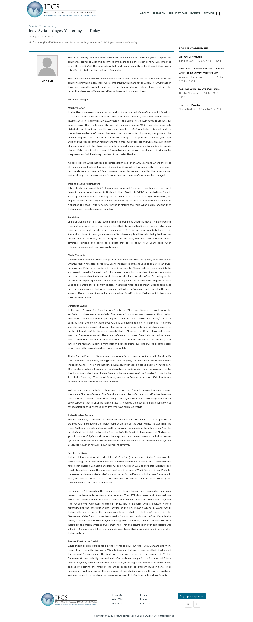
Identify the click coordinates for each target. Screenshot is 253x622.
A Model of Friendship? (191, 56)
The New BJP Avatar (189, 105)
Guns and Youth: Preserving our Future (199, 89)
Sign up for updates (191, 596)
